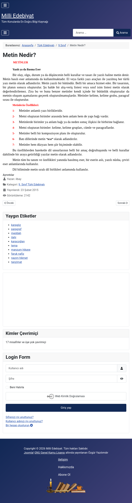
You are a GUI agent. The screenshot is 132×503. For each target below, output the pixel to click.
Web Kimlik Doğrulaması (66, 396)
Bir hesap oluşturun (19, 425)
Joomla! (29, 452)
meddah (16, 233)
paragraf (16, 229)
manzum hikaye (20, 249)
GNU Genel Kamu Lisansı (49, 452)
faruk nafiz (17, 253)
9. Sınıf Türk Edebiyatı (32, 184)
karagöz (16, 225)
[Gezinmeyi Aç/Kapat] (5, 5)
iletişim (63, 459)
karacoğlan (18, 241)
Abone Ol (64, 474)
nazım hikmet (19, 258)
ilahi (13, 237)
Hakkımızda (66, 467)
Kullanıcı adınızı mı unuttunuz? (24, 421)
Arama (122, 32)
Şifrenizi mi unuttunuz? (20, 417)
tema (14, 245)
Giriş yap (66, 407)
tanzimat (16, 262)
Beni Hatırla (17, 387)
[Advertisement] (66, 300)
